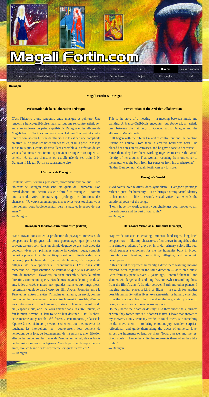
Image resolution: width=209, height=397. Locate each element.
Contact (116, 69)
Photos (19, 76)
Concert (141, 69)
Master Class (43, 76)
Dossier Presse (117, 76)
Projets (141, 76)
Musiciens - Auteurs (68, 76)
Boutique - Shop (68, 69)
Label (190, 76)
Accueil (18, 69)
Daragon (165, 69)
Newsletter (92, 69)
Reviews (43, 69)
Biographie (92, 76)
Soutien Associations (190, 69)
